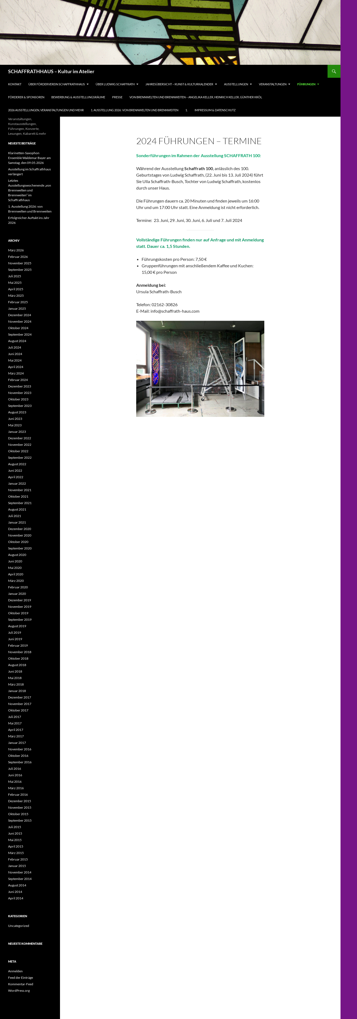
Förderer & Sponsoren (26, 97)
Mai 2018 (15, 678)
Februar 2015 (18, 859)
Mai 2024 (15, 360)
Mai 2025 (15, 283)
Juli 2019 (14, 632)
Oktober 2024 (18, 328)
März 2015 (16, 853)
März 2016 (16, 788)
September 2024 (20, 334)
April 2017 (15, 730)
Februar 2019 (18, 645)
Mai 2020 (15, 568)
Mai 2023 (15, 425)
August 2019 (17, 626)
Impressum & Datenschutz (215, 110)
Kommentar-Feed (20, 984)
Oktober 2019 (18, 613)
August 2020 (17, 555)
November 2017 (19, 704)
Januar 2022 (17, 483)
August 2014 (17, 885)
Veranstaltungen (272, 84)
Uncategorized (18, 926)
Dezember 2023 (19, 386)
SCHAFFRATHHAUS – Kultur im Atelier (51, 71)
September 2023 (20, 406)
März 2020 (16, 581)
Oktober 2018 (18, 658)
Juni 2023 (15, 419)
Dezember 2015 (19, 801)
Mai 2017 (15, 723)
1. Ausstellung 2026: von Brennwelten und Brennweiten (134, 110)
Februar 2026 (18, 257)
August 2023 (17, 412)
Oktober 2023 (18, 399)
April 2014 (15, 898)
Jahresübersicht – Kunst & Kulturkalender (179, 84)
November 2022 (19, 445)
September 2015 (20, 820)
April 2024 (15, 367)
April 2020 (15, 574)
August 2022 (17, 464)
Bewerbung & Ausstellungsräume (78, 97)
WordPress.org (19, 990)
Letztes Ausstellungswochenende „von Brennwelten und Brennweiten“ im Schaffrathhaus (29, 190)
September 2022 (20, 457)
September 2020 (20, 548)
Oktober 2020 (18, 542)
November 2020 (19, 535)
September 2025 (20, 270)
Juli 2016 (14, 769)
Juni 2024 (15, 354)
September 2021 (20, 503)
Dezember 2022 (19, 438)
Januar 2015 (17, 866)
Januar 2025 (17, 308)
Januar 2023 (17, 432)
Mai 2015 (15, 840)
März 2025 (16, 295)
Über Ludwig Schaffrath (115, 84)
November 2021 (19, 490)
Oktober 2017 (18, 710)
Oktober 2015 (18, 814)
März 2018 (16, 684)
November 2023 (19, 393)
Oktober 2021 (18, 496)
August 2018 (17, 665)
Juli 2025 (14, 276)
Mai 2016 (15, 782)
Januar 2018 (17, 691)
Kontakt (14, 84)
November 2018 (19, 652)
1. (186, 110)
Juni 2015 (15, 833)
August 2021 (17, 509)
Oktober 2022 (18, 451)
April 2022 (15, 477)
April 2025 (15, 289)
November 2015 (19, 807)
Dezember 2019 (19, 600)
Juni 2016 (15, 775)
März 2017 (16, 736)
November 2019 (19, 607)
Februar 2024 (18, 380)
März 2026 (16, 250)
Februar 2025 (18, 302)
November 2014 (19, 872)
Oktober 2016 (18, 756)
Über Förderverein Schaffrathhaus (56, 84)
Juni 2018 (15, 671)
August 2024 (17, 341)
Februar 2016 (18, 794)
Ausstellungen (236, 84)
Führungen (306, 84)
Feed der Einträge (20, 978)
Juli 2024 (14, 347)
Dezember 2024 (19, 315)
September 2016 (20, 762)
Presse (117, 97)
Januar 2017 (17, 743)
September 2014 (20, 879)
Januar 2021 (17, 522)
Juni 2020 (15, 561)
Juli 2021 (14, 516)
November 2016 (19, 749)
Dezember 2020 (19, 529)
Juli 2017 (14, 717)
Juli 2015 (14, 827)
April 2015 (15, 846)
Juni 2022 (15, 470)
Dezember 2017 (19, 697)
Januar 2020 (17, 594)
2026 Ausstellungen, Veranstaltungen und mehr (46, 110)
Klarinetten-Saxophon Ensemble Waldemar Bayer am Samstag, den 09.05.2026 (29, 158)
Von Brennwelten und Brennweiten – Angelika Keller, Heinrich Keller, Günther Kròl (195, 97)
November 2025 (19, 263)
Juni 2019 (15, 639)
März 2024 (16, 373)
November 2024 (19, 321)
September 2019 (20, 620)
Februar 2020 (18, 587)
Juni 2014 (15, 892)
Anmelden (15, 971)
